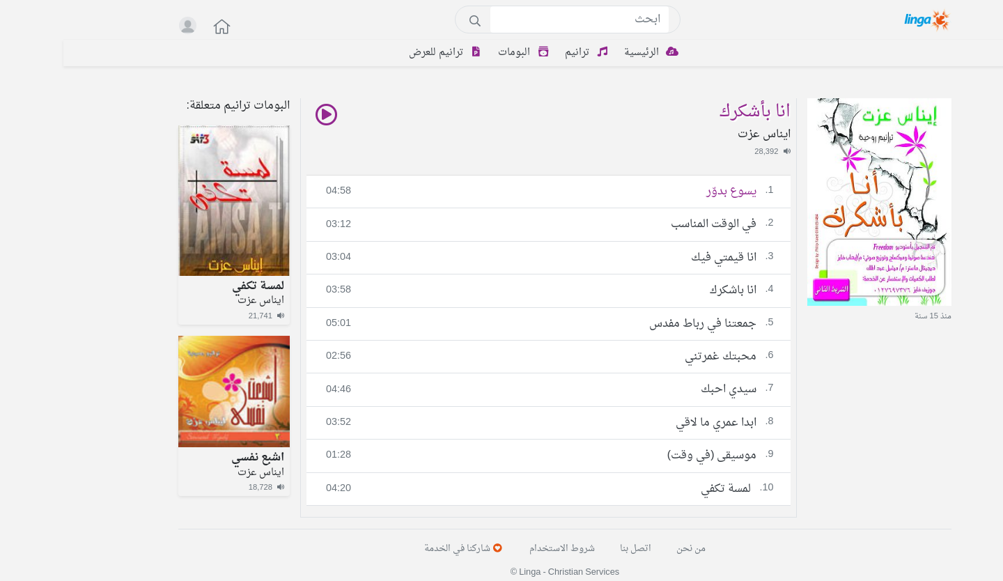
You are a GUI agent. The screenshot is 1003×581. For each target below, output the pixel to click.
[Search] (516, 19)
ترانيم (526, 52)
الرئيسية (590, 52)
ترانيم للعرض (384, 52)
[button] (151, 26)
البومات (462, 52)
